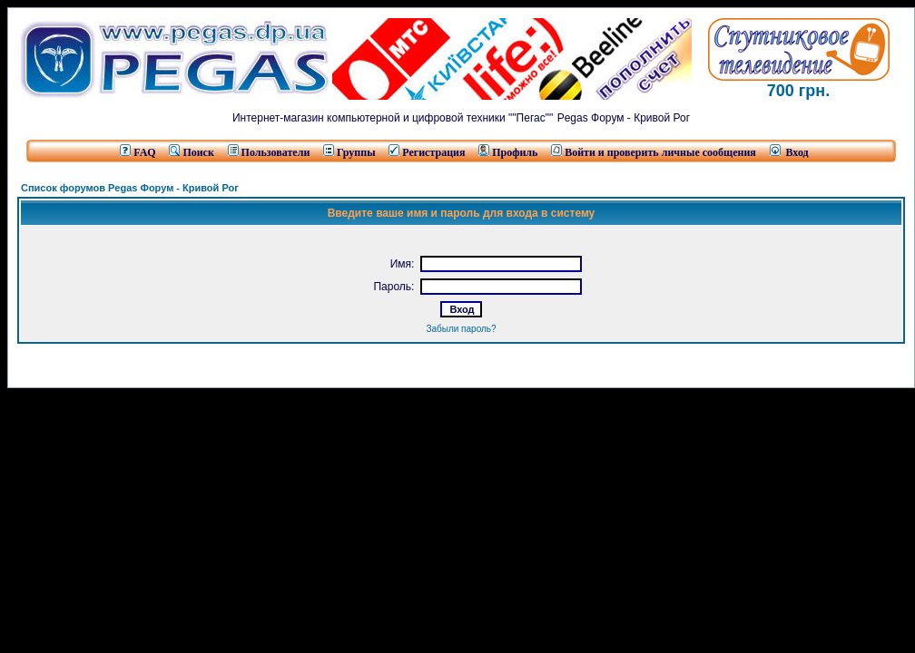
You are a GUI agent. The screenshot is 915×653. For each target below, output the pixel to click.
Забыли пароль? (461, 329)
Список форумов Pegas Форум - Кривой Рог (130, 187)
